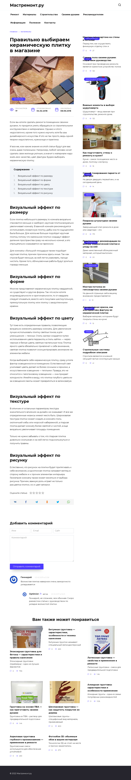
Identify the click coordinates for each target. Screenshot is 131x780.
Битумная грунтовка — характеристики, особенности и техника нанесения (62, 633)
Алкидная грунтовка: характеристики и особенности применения (103, 687)
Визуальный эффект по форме (34, 180)
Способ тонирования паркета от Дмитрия (101, 174)
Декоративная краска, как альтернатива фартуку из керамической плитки (98, 310)
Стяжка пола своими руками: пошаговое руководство (99, 59)
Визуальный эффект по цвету (34, 184)
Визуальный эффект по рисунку (35, 193)
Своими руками (70, 14)
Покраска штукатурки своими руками (100, 222)
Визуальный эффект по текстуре (35, 189)
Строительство (49, 14)
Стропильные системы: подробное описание (96, 351)
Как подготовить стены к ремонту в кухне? (97, 154)
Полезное (35, 23)
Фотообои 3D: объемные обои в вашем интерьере (63, 736)
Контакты (50, 23)
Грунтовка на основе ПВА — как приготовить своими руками (26, 709)
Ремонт (14, 14)
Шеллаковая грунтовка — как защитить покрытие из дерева (64, 709)
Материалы (29, 14)
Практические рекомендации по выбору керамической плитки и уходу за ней (102, 244)
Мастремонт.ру (27, 5)
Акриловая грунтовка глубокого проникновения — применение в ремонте (26, 738)
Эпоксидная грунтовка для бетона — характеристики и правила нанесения (26, 654)
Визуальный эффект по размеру (35, 176)
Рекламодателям (93, 14)
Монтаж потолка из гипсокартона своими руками (100, 288)
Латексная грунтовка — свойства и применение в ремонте (102, 660)
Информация (17, 23)
